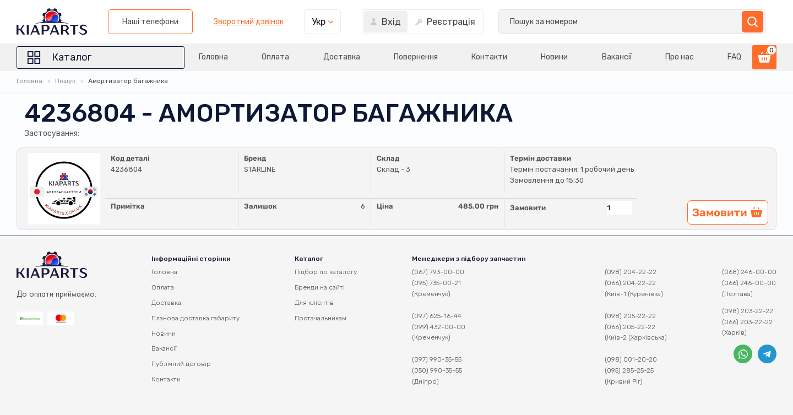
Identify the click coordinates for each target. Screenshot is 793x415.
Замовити (528, 208)
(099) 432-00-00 (438, 327)
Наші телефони (438, 21)
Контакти (489, 57)
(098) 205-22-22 (630, 316)
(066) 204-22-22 (630, 283)
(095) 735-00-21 (436, 283)
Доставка (341, 57)
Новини (554, 57)
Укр (606, 22)
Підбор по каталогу (326, 272)
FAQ (734, 57)
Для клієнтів (314, 303)
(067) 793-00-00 (438, 272)
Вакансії (617, 57)
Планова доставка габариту (195, 318)
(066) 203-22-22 (747, 322)
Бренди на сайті (320, 287)
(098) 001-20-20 (631, 359)
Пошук (65, 81)
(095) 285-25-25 (629, 370)
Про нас (679, 57)
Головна (213, 57)
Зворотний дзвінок (536, 22)
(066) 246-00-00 (749, 283)
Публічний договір (181, 364)
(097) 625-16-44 (436, 316)
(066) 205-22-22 (630, 327)
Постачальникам (320, 318)
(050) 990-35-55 (437, 370)
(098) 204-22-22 (630, 272)
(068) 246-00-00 (749, 272)
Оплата (275, 57)
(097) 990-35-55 (436, 359)
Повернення (416, 57)
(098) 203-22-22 (747, 311)
